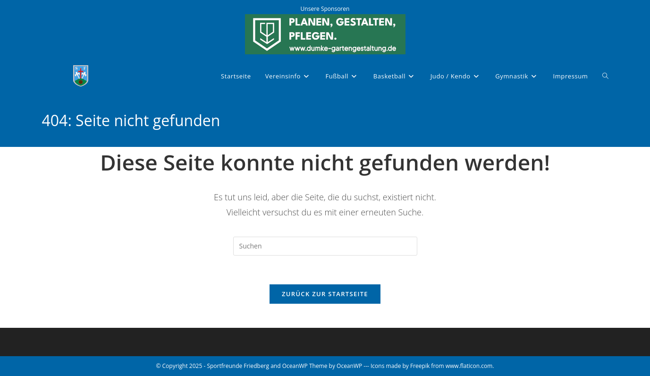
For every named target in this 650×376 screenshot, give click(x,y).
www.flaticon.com (469, 366)
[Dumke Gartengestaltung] (325, 33)
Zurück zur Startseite (325, 294)
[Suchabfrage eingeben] (325, 246)
